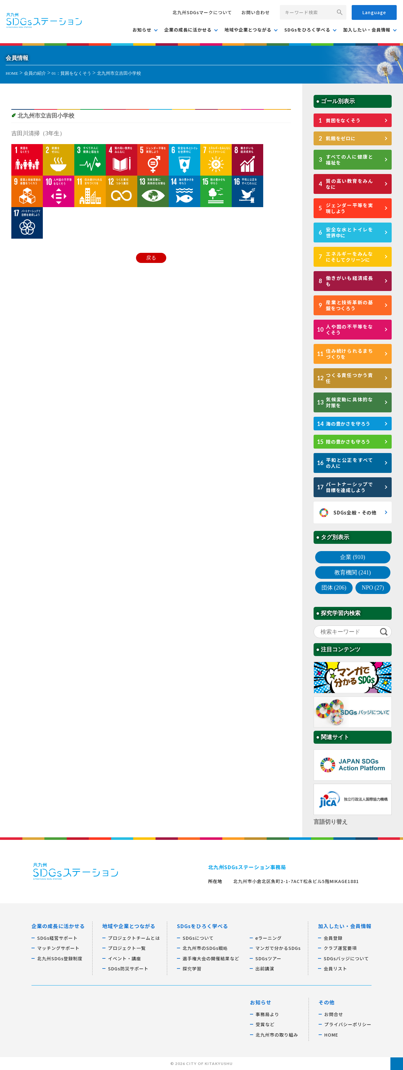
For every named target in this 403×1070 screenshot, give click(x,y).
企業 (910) (352, 557)
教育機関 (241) (352, 572)
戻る (151, 258)
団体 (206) (334, 587)
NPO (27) (373, 587)
